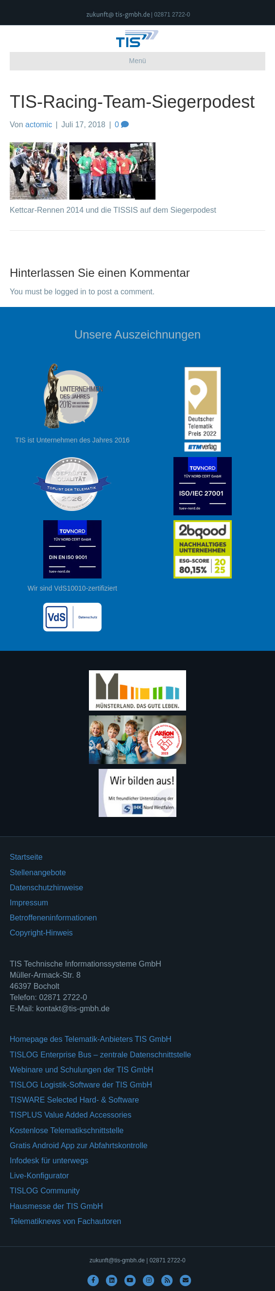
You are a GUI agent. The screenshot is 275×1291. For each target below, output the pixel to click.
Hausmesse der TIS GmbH (56, 1206)
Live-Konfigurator (39, 1176)
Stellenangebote (38, 872)
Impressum (29, 903)
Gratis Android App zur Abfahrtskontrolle (79, 1145)
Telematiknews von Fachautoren (65, 1221)
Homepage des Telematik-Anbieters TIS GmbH (91, 1039)
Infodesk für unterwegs (49, 1160)
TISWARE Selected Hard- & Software (74, 1100)
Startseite (26, 857)
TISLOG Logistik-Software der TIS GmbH (81, 1085)
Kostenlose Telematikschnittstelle (67, 1130)
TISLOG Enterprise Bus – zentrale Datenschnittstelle (100, 1055)
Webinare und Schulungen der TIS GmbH (82, 1070)
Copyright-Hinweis (41, 933)
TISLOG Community (45, 1191)
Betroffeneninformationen (53, 918)
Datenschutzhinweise (46, 887)
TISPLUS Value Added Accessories (71, 1115)
